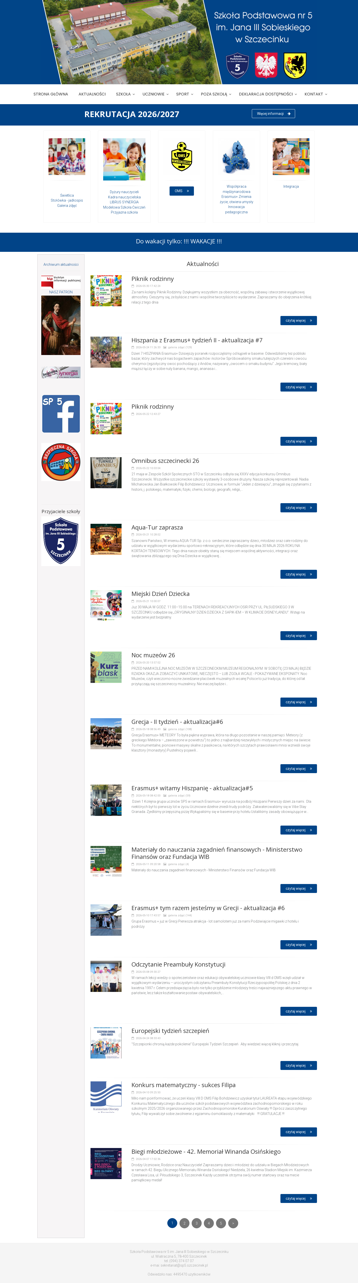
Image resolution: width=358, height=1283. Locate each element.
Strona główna (51, 94)
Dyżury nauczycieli (124, 192)
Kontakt (314, 94)
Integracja (291, 186)
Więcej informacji (274, 113)
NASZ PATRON (61, 292)
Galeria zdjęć (67, 206)
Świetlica (67, 195)
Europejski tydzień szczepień (170, 1030)
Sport (182, 94)
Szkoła (123, 94)
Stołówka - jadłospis (67, 200)
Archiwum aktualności (61, 264)
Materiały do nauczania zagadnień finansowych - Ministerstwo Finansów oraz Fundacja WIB (217, 853)
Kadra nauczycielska (124, 197)
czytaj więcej (299, 320)
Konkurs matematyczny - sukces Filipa (184, 1085)
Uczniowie (153, 94)
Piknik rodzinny (153, 278)
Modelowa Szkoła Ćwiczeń (124, 207)
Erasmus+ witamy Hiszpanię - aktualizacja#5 (192, 788)
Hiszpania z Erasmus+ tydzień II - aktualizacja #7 (197, 340)
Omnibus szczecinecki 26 (165, 460)
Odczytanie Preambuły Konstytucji (178, 964)
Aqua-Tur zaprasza (157, 527)
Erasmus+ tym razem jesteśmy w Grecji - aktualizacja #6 (208, 908)
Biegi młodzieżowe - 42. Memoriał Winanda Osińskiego (206, 1151)
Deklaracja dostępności (266, 94)
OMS (182, 191)
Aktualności (92, 94)
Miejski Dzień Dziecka (161, 593)
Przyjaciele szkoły (61, 511)
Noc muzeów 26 (153, 655)
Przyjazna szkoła (124, 212)
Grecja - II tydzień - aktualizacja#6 (177, 721)
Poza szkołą (214, 94)
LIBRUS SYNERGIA (124, 202)
